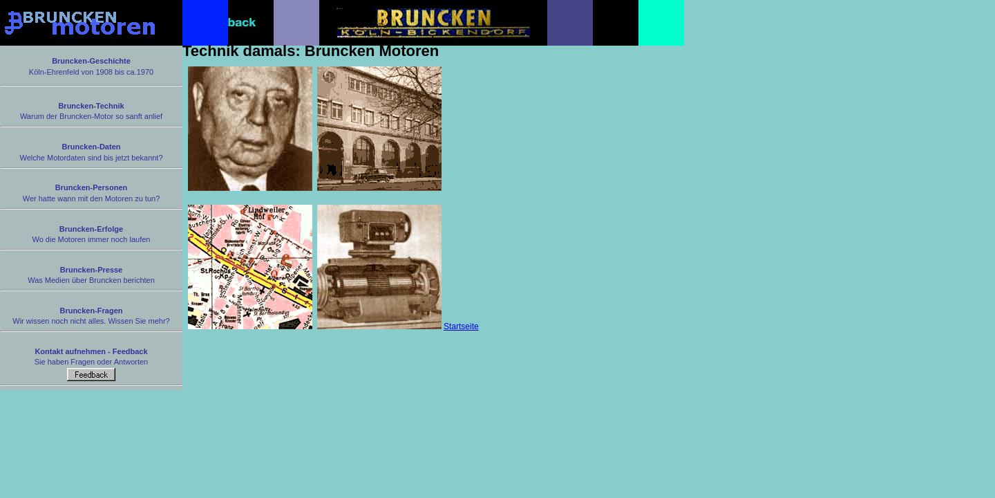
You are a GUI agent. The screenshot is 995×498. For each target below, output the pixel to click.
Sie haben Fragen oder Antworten (92, 364)
